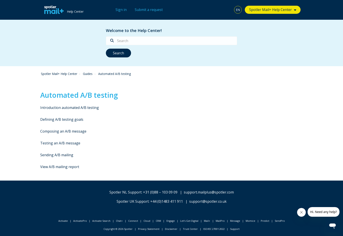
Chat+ (119, 220)
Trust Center (190, 229)
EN (238, 10)
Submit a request (149, 9)
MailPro (220, 220)
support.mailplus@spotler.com (209, 192)
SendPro (280, 220)
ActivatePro (80, 220)
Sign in (121, 9)
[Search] (171, 40)
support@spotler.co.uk (208, 201)
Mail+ (207, 220)
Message (235, 220)
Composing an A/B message (63, 131)
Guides (88, 74)
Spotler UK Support (133, 201)
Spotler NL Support (125, 192)
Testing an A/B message (60, 143)
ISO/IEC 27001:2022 (214, 229)
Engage (170, 220)
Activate (63, 220)
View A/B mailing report (59, 166)
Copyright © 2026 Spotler (118, 229)
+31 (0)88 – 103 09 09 (160, 192)
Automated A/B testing (114, 74)
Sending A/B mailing (56, 155)
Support (235, 229)
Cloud (147, 220)
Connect (133, 220)
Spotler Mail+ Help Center (270, 9)
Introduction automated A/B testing (69, 107)
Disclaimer (171, 229)
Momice (250, 220)
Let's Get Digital (189, 220)
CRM (158, 220)
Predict (265, 220)
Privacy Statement (148, 229)
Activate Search (101, 220)
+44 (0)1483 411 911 (166, 201)
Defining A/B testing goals (61, 119)
